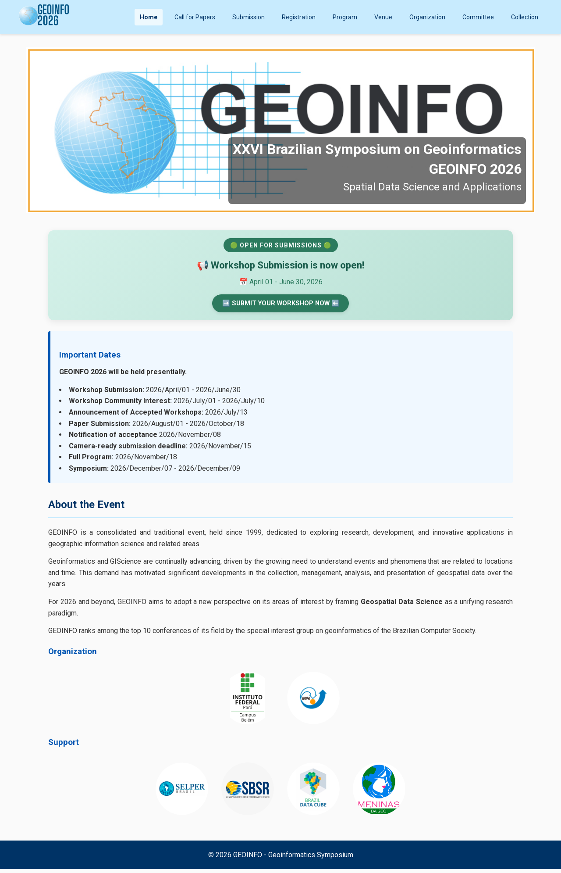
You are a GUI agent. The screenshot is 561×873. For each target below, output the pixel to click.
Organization (427, 17)
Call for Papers (194, 17)
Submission (248, 17)
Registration (299, 17)
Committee (478, 17)
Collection (524, 17)
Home (148, 17)
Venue (383, 17)
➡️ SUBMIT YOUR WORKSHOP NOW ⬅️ (280, 305)
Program (345, 17)
